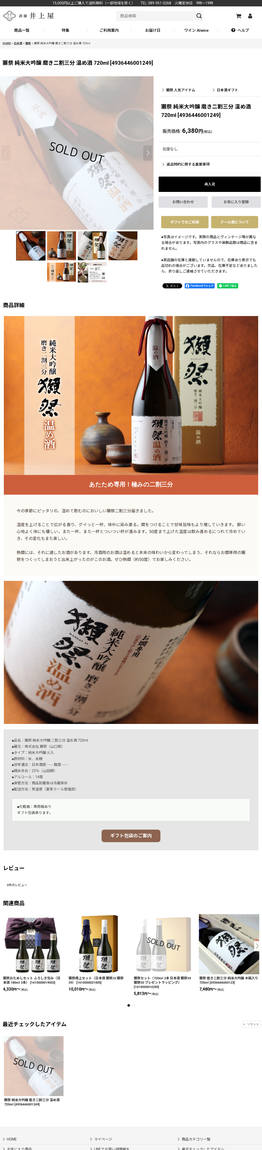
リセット (251, 1024)
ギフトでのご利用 (184, 222)
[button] (240, 30)
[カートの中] (238, 16)
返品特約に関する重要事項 (186, 164)
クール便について (234, 222)
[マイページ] (250, 16)
